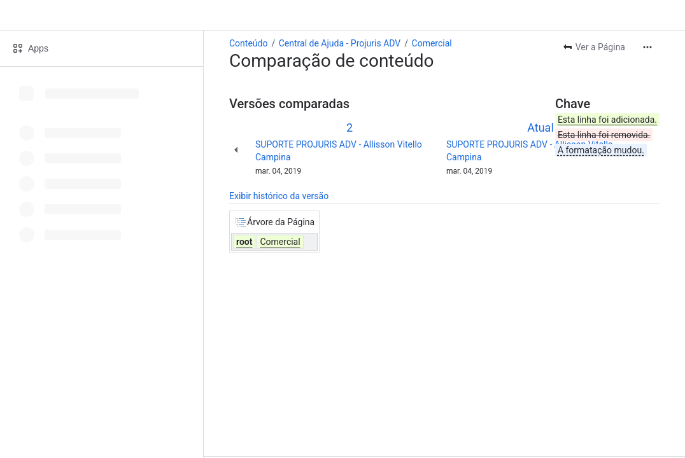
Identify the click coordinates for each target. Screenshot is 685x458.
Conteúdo (248, 43)
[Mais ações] (647, 47)
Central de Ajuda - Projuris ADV (340, 43)
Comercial (432, 43)
